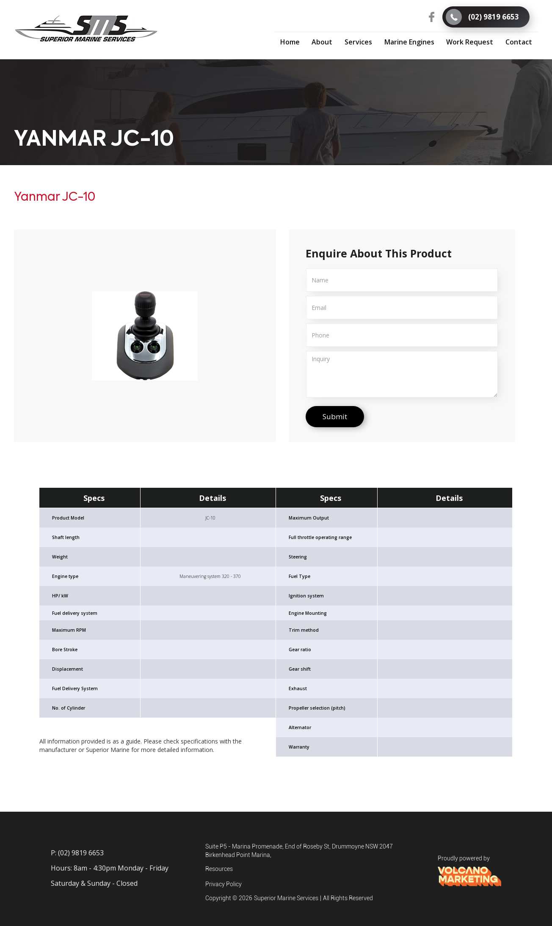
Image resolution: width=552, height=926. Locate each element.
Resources (219, 868)
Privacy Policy (223, 884)
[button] (358, 41)
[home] (86, 29)
